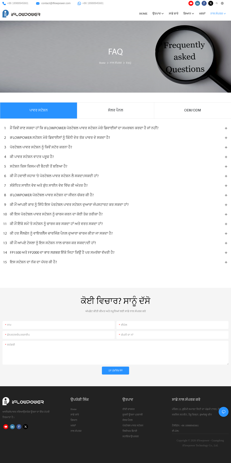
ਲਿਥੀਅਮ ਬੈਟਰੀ (130, 431)
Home (102, 62)
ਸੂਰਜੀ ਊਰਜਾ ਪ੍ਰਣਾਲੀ (133, 414)
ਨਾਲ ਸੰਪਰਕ (116, 62)
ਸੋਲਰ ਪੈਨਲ (128, 420)
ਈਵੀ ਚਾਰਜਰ (129, 409)
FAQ (128, 62)
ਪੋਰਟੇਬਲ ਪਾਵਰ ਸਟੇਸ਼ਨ (133, 425)
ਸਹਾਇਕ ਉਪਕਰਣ (131, 436)
